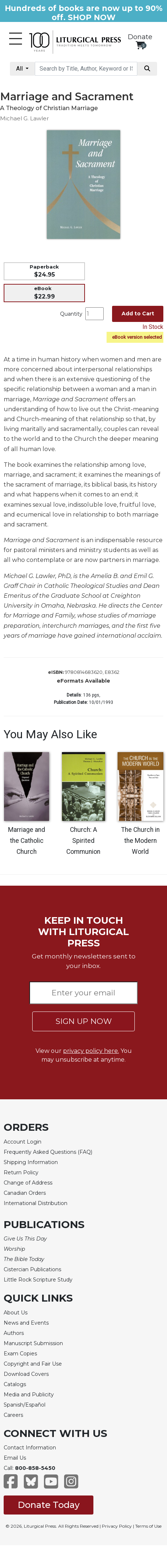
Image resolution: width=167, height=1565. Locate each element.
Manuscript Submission (33, 1343)
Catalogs (15, 1384)
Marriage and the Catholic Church (26, 840)
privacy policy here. (91, 1050)
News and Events (26, 1323)
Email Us (15, 1458)
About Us (15, 1312)
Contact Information (30, 1447)
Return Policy (21, 1172)
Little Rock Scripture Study (38, 1279)
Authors (14, 1333)
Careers (13, 1415)
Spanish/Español (24, 1404)
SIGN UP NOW (84, 1021)
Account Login (22, 1141)
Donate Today (48, 1505)
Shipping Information (31, 1162)
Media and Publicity (29, 1394)
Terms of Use (148, 1526)
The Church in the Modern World (140, 840)
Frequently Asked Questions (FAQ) (48, 1152)
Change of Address (28, 1182)
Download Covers (26, 1374)
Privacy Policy (117, 1526)
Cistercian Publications (32, 1269)
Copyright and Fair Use (33, 1364)
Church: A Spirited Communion (83, 840)
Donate (140, 37)
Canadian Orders (25, 1193)
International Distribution (35, 1203)
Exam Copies (20, 1353)
